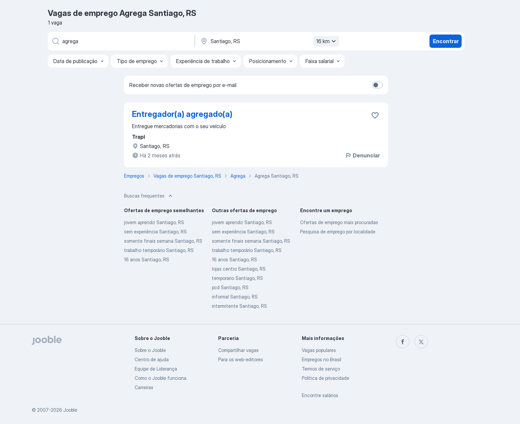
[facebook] (402, 341)
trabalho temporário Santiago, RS (159, 250)
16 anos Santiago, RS (146, 259)
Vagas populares (319, 350)
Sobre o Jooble (150, 350)
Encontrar (446, 41)
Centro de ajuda (152, 359)
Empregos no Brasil (321, 359)
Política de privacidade (325, 378)
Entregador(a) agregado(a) (182, 114)
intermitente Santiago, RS (239, 306)
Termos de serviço (321, 369)
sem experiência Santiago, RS (155, 231)
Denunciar (362, 155)
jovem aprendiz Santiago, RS (154, 222)
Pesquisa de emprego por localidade (337, 231)
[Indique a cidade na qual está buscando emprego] (269, 41)
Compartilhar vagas (238, 350)
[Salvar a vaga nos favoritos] (375, 115)
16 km (327, 41)
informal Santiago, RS (235, 296)
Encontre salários (320, 395)
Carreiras (144, 387)
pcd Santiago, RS (230, 287)
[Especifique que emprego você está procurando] (121, 41)
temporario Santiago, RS (237, 278)
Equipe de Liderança (156, 369)
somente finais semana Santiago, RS (163, 241)
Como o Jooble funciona (160, 378)
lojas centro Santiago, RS (239, 269)
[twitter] (421, 341)
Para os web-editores (240, 359)
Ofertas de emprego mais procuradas (339, 222)
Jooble (70, 410)
